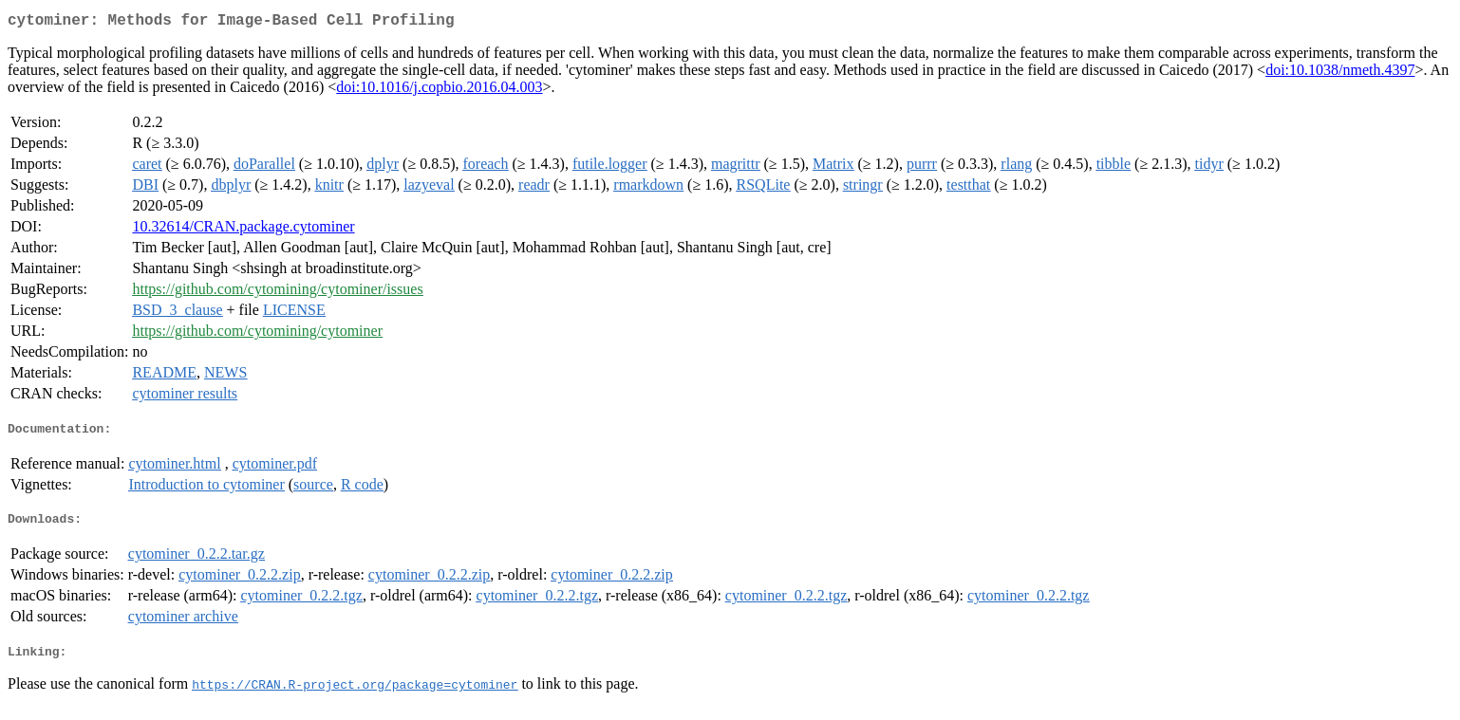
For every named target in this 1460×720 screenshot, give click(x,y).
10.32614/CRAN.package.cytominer (243, 230)
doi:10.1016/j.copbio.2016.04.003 (439, 91)
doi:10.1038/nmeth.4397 (1339, 73)
